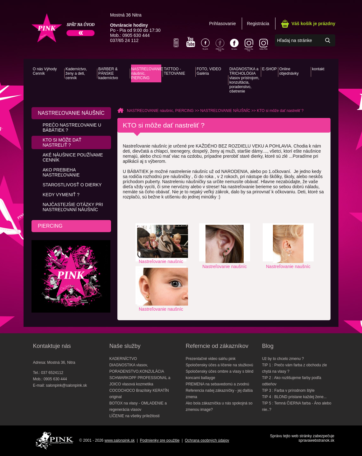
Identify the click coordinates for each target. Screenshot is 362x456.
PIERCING (50, 226)
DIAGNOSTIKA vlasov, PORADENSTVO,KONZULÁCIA (136, 368)
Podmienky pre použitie (160, 440)
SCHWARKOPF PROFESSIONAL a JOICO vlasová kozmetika (140, 381)
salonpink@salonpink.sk (66, 385)
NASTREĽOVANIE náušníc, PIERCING (146, 73)
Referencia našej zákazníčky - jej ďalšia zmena (219, 393)
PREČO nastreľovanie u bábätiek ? (72, 127)
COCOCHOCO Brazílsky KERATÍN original (139, 393)
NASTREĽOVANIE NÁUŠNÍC (71, 113)
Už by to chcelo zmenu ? (283, 358)
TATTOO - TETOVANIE (174, 71)
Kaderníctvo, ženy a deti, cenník (76, 73)
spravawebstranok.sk (316, 440)
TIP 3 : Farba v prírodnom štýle (288, 390)
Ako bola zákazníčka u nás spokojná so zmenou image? (219, 406)
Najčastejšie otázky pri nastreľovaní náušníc (73, 207)
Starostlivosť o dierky (72, 184)
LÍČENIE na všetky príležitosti (134, 416)
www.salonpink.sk (120, 440)
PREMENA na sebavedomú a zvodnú (217, 384)
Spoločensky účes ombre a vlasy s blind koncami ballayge (220, 374)
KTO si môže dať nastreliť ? (62, 142)
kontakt (318, 69)
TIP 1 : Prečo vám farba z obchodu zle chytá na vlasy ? (294, 368)
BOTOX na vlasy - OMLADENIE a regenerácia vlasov (138, 406)
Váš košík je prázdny (313, 23)
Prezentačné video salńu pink (211, 358)
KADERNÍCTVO (123, 358)
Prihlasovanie (222, 23)
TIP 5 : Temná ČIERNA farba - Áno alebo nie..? (296, 406)
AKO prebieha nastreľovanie (61, 172)
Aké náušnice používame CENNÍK (73, 157)
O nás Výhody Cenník (45, 71)
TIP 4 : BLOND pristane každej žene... (294, 397)
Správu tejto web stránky (291, 436)
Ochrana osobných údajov (207, 440)
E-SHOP (269, 69)
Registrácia (258, 23)
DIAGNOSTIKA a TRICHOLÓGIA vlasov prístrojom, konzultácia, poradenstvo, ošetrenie (244, 80)
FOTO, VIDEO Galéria (209, 71)
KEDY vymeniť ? (61, 194)
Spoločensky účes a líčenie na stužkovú (219, 365)
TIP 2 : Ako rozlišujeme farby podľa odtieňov (291, 381)
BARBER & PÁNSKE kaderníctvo (108, 73)
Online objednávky (289, 71)
